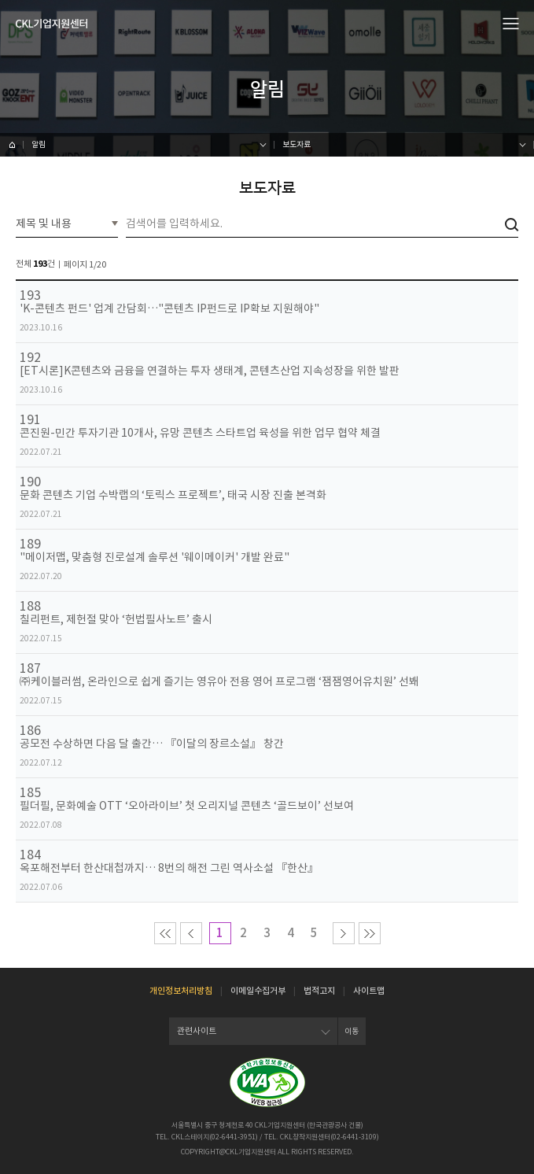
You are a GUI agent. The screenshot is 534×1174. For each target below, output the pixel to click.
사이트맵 (369, 990)
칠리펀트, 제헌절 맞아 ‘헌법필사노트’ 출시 (116, 619)
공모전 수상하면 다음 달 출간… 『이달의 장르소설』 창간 (152, 744)
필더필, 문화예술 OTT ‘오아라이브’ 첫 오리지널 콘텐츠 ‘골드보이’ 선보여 (187, 806)
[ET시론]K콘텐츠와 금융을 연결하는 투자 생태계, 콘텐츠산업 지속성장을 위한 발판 (210, 371)
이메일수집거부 (257, 990)
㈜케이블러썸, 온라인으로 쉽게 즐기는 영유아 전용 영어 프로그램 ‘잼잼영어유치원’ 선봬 (219, 682)
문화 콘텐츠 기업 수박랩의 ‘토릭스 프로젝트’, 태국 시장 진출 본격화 (173, 495)
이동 (351, 1031)
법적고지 (319, 990)
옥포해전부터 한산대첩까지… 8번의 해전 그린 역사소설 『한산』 (169, 868)
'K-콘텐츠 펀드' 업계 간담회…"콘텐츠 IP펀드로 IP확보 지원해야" (169, 309)
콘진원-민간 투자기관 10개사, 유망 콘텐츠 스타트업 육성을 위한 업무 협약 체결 (200, 433)
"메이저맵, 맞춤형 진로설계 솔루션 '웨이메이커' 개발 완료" (154, 557)
